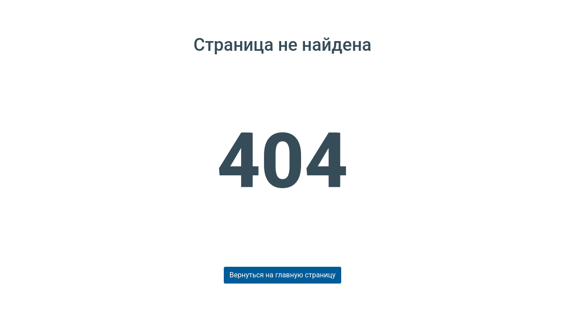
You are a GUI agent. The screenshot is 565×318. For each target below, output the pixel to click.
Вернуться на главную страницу (282, 275)
